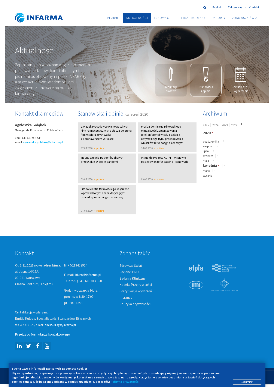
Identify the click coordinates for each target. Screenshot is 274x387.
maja (206, 161)
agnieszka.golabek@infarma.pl (43, 142)
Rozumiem (247, 382)
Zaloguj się (235, 7)
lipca (206, 151)
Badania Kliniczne (132, 278)
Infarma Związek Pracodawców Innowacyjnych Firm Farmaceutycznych (43, 11)
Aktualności (137, 18)
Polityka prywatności (134, 304)
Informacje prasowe (171, 80)
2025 (206, 125)
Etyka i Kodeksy (192, 18)
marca (206, 171)
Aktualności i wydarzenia (240, 80)
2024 (215, 125)
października (211, 142)
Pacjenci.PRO (129, 272)
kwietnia (210, 165)
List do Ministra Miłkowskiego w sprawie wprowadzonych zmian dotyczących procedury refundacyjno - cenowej (105, 193)
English (217, 7)
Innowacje (163, 18)
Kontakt (254, 7)
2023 (225, 125)
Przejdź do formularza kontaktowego (42, 334)
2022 (234, 125)
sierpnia (208, 146)
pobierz (99, 149)
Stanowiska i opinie (206, 80)
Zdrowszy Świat (245, 18)
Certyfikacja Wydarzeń (135, 291)
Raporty (219, 18)
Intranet (125, 298)
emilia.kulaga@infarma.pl (60, 325)
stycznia (208, 176)
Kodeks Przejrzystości (135, 285)
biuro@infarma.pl (88, 275)
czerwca (208, 156)
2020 (207, 133)
